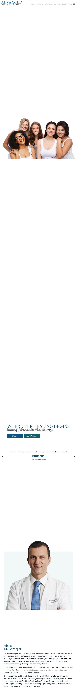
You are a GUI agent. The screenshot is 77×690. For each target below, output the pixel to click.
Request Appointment (32, 436)
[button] (74, 4)
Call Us (15, 436)
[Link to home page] (15, 3)
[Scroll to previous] (3, 456)
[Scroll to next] (74, 456)
